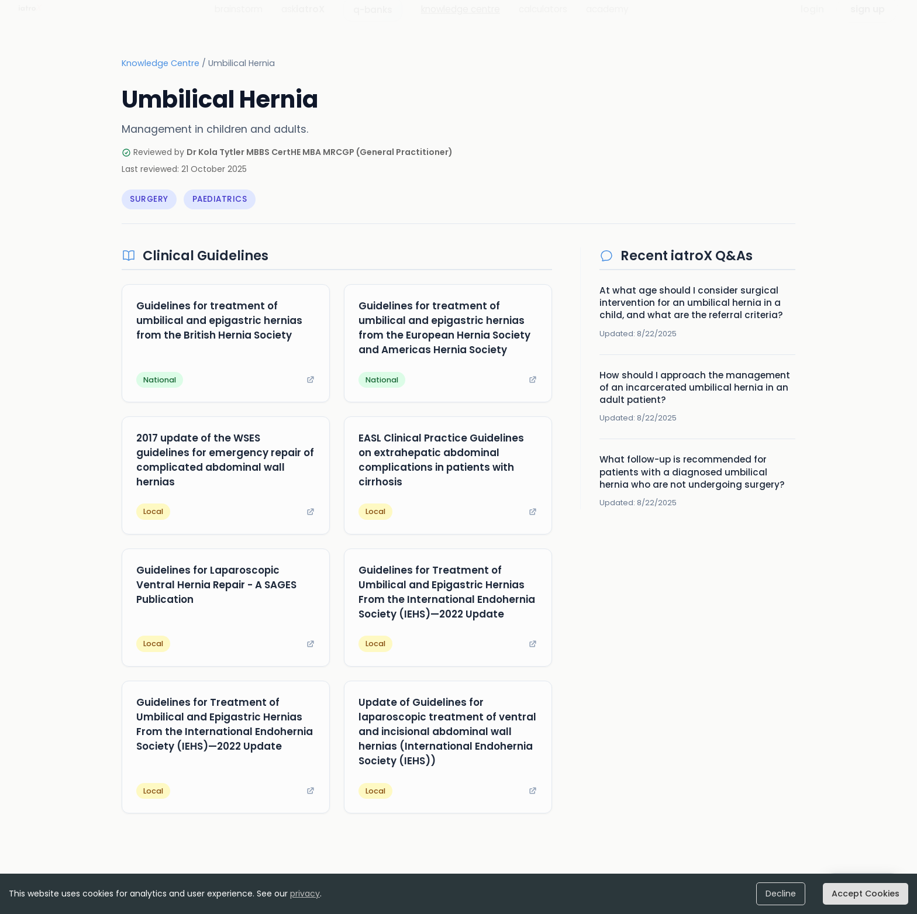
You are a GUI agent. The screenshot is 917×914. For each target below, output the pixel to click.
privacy (305, 893)
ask (303, 20)
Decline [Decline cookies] (788, 893)
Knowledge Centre (160, 65)
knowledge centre (460, 20)
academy (607, 20)
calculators (543, 20)
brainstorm (239, 20)
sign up (867, 20)
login (812, 20)
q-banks (372, 21)
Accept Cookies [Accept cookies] (868, 893)
